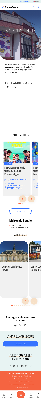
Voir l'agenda (20, 211)
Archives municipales (15, 385)
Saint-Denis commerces (21, 388)
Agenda (31, 397)
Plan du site (27, 376)
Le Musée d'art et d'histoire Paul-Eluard (21, 382)
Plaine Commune (29, 385)
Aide (38, 397)
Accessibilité (26, 1)
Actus (11, 397)
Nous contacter (20, 344)
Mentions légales (16, 376)
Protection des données (21, 379)
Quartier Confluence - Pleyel (12, 268)
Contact (31, 373)
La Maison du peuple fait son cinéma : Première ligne (14, 171)
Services (4, 397)
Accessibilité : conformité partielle (17, 373)
